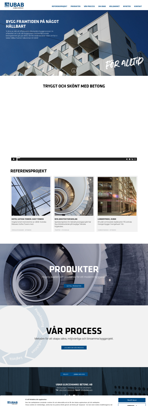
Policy (65, 374)
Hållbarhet (114, 6)
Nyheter (127, 6)
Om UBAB (102, 6)
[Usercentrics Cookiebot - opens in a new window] (12, 402)
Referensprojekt (59, 6)
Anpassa (132, 395)
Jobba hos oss (79, 374)
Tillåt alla (131, 390)
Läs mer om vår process (74, 348)
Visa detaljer (29, 402)
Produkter (75, 6)
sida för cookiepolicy (45, 397)
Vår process (89, 6)
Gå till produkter (74, 286)
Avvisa (132, 401)
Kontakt (138, 6)
